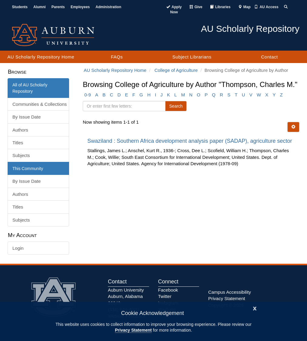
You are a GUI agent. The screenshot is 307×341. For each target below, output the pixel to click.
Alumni (39, 7)
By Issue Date (26, 116)
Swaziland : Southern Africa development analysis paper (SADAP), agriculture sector (190, 141)
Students (20, 7)
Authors (20, 129)
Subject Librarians (192, 56)
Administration (108, 7)
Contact (269, 56)
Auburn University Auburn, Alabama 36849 (126, 296)
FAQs (117, 56)
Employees (80, 7)
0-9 (87, 94)
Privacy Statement (133, 330)
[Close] (255, 308)
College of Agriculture (176, 70)
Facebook (168, 290)
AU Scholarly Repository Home (40, 56)
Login (18, 248)
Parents (58, 7)
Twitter (165, 296)
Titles (17, 142)
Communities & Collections (39, 104)
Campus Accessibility (229, 292)
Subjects (21, 155)
